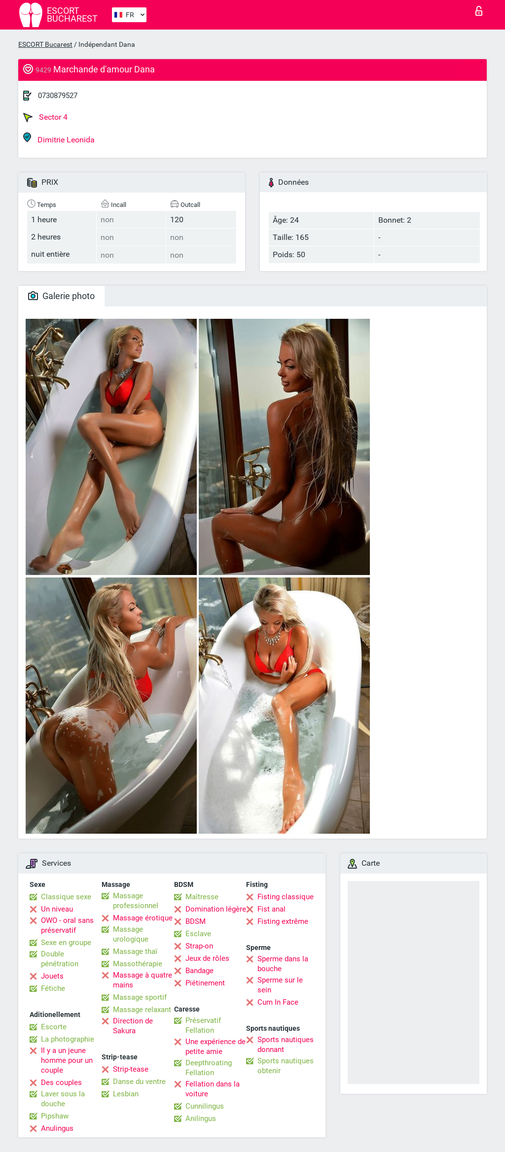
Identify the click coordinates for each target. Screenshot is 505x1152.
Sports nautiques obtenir (285, 1065)
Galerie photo (61, 296)
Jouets (52, 976)
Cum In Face (277, 1002)
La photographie (67, 1039)
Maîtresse (201, 896)
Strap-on (199, 946)
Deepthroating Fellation (208, 1067)
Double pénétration (59, 958)
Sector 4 (45, 117)
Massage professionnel (135, 900)
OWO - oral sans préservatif (67, 925)
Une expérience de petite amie (215, 1046)
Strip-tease (130, 1069)
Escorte (54, 1026)
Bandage (199, 970)
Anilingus (200, 1118)
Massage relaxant (142, 1009)
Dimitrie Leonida (59, 138)
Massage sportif (140, 997)
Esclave (198, 933)
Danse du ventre (139, 1081)
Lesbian (126, 1093)
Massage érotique (143, 918)
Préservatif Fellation (203, 1025)
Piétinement (205, 983)
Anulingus (57, 1128)
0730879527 (57, 95)
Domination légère (215, 909)
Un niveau (57, 909)
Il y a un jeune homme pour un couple (67, 1060)
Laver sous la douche (63, 1098)
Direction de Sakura (133, 1025)
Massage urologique (130, 934)
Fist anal (271, 909)
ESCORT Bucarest (45, 44)
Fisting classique (285, 896)
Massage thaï (135, 951)
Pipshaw (55, 1116)
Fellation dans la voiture (212, 1089)
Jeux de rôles (207, 958)
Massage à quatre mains (142, 980)
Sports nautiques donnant (285, 1044)
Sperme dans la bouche (282, 963)
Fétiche (53, 988)
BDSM (195, 921)
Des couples (61, 1082)
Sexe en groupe (66, 942)
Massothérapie (137, 963)
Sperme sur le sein (280, 985)
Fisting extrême (282, 921)
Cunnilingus (204, 1106)
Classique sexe (66, 896)
